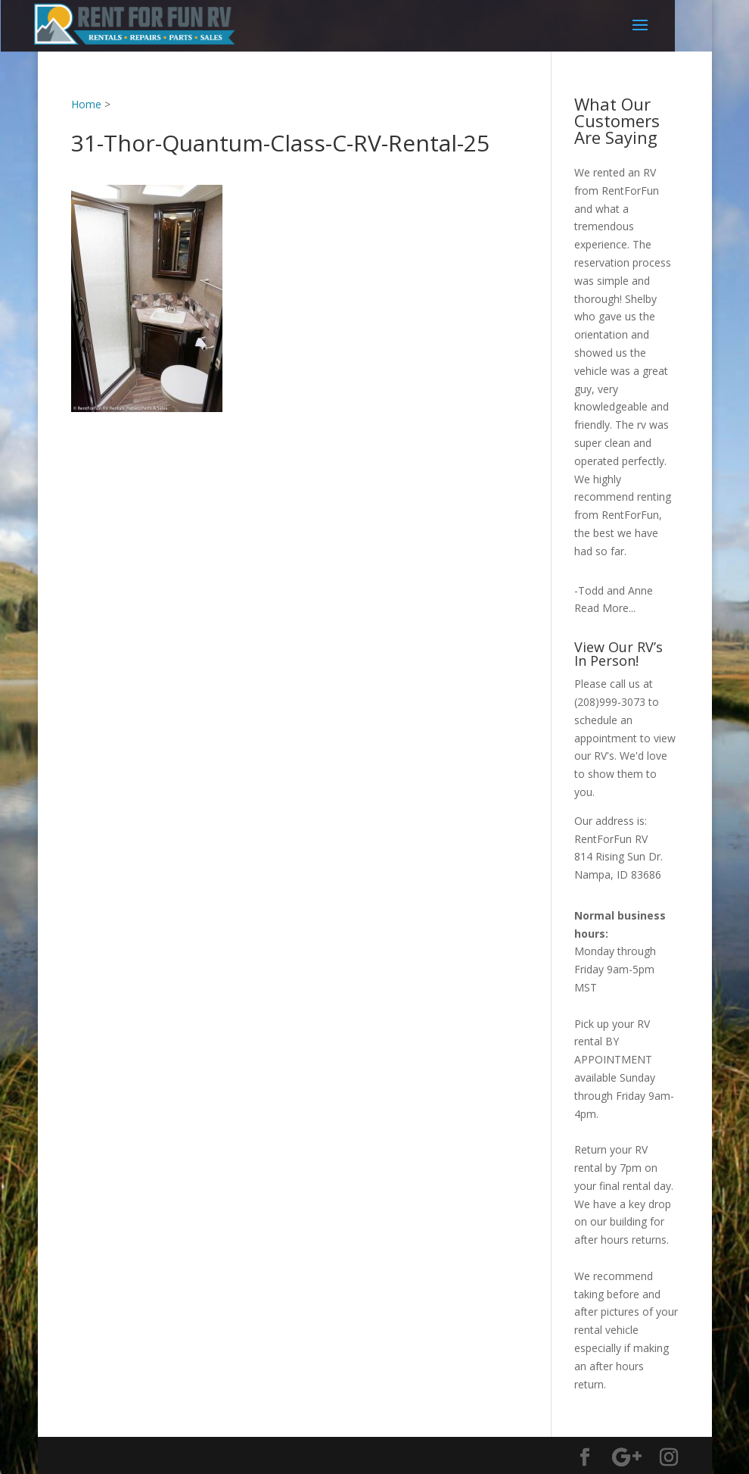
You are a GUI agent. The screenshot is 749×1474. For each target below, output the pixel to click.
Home (86, 104)
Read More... (605, 608)
